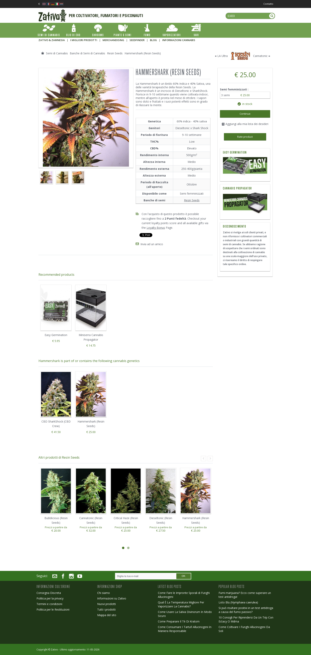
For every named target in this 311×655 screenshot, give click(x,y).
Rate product (245, 136)
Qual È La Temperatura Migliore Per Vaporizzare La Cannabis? (181, 604)
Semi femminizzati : (234, 89)
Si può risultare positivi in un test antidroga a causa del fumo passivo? (246, 610)
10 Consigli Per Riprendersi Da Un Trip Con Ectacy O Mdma (246, 619)
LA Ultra (222, 56)
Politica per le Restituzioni (52, 609)
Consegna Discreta (48, 593)
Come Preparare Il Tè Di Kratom (179, 621)
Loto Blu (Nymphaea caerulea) (238, 602)
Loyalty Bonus (156, 228)
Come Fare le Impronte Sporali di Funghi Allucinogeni (184, 595)
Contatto (268, 4)
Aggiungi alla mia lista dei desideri (245, 124)
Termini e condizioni (49, 604)
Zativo (54, 649)
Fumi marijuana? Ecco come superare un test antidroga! (245, 595)
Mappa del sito (106, 615)
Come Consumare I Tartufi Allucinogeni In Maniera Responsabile (184, 629)
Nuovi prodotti (106, 604)
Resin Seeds (192, 200)
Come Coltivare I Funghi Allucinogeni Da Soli (244, 629)
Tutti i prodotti (106, 609)
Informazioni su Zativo (111, 598)
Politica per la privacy (49, 598)
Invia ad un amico (151, 244)
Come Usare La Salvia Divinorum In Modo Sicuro (185, 614)
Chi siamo (103, 593)
